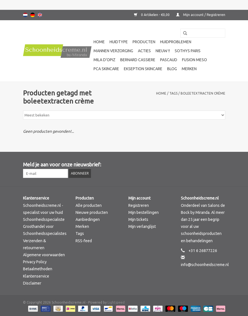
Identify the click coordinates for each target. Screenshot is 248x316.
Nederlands (25, 15)
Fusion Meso (194, 60)
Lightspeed (116, 302)
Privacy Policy (35, 262)
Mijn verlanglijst (142, 226)
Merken (189, 69)
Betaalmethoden (37, 269)
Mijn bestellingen (143, 212)
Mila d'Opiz (104, 60)
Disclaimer (32, 283)
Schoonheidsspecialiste (44, 219)
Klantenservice (36, 276)
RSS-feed (84, 241)
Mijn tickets (138, 219)
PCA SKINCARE (106, 69)
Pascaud (168, 60)
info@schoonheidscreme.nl (205, 264)
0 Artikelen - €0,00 (152, 15)
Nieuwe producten (92, 212)
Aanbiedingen (88, 219)
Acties (144, 51)
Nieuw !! (163, 51)
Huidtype (119, 42)
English (40, 15)
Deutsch (32, 15)
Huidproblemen (175, 42)
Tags (173, 93)
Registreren (138, 205)
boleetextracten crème (203, 93)
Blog (172, 69)
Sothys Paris (188, 51)
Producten (144, 42)
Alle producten (89, 205)
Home (99, 42)
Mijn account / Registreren (200, 15)
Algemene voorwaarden (44, 255)
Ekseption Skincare (143, 69)
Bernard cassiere (137, 60)
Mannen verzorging (113, 51)
